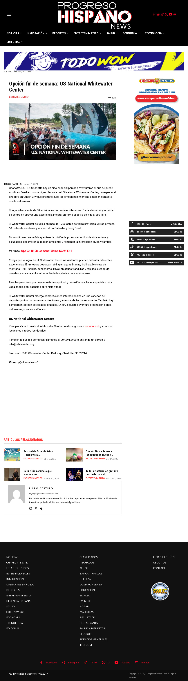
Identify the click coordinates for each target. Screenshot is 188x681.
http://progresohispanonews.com (43, 493)
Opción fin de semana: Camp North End (46, 251)
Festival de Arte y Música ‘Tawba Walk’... (38, 453)
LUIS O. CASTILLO (13, 184)
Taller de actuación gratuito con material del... (102, 472)
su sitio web (92, 326)
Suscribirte (175, 262)
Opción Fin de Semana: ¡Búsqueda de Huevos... (99, 453)
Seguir (178, 231)
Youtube (125, 662)
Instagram (73, 662)
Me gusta (176, 224)
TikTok (93, 662)
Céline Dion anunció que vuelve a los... (38, 472)
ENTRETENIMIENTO (19, 97)
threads (145, 662)
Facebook (51, 662)
